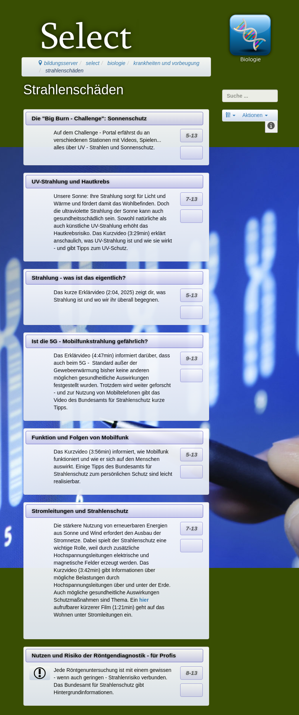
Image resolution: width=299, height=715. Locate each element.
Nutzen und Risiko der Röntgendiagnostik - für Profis (104, 655)
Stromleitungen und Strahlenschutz (80, 511)
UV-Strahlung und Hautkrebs (71, 181)
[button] (230, 115)
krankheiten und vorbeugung (166, 63)
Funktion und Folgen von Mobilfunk (80, 437)
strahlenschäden (64, 71)
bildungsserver (58, 63)
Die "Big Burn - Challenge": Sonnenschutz (89, 118)
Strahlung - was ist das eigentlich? (79, 277)
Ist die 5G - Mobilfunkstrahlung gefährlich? (90, 341)
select (93, 63)
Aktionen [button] (254, 115)
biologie (116, 63)
